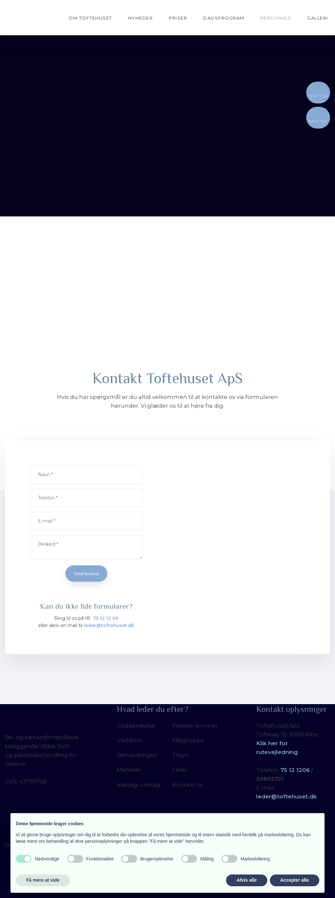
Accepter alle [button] (294, 880)
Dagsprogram (223, 18)
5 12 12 (293, 770)
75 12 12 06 (105, 618)
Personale (275, 18)
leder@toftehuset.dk (109, 625)
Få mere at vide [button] (43, 880)
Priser (178, 18)
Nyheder (140, 18)
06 (306, 770)
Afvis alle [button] (246, 880)
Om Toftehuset (90, 18)
